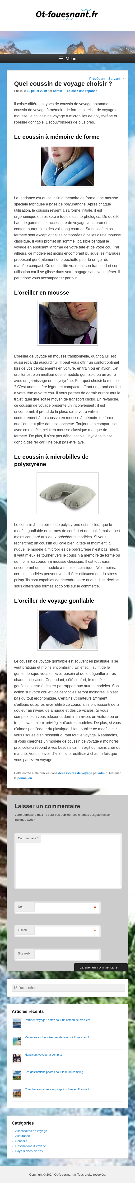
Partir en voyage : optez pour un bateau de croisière (57, 1020)
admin (57, 91)
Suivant (116, 79)
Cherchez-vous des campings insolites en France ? (57, 1089)
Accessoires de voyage (75, 773)
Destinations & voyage (30, 1146)
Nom (21, 906)
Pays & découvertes (29, 1151)
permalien (24, 778)
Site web (24, 953)
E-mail (22, 930)
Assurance (22, 1136)
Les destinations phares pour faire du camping (54, 1072)
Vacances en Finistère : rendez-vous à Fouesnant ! (57, 1037)
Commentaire (28, 838)
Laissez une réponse (82, 91)
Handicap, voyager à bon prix (43, 1054)
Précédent (95, 79)
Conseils (21, 1141)
